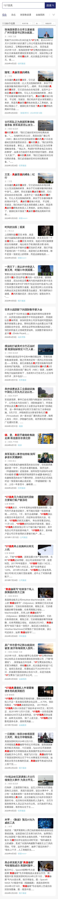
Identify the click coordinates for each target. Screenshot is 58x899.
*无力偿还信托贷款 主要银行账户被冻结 (19, 498)
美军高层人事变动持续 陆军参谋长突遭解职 (20, 456)
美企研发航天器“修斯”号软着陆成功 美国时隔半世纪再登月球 (20, 864)
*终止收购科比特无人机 (19, 548)
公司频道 (23, 537)
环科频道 (22, 636)
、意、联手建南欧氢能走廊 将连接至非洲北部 (20, 436)
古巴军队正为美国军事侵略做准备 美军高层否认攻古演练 (20, 123)
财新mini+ (23, 218)
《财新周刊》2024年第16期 (30, 113)
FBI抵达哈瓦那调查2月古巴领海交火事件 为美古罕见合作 (20, 778)
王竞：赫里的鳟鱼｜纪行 (20, 176)
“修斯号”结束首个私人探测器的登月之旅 (19, 591)
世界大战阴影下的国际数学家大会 (23, 309)
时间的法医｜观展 (15, 227)
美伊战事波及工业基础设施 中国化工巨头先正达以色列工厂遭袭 (20, 390)
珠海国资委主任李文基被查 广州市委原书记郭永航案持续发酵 (20, 31)
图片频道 (21, 300)
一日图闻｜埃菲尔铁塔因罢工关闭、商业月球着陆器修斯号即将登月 (20, 735)
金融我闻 (22, 679)
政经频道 (21, 63)
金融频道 (22, 725)
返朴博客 (21, 337)
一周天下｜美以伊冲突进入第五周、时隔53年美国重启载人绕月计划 (20, 268)
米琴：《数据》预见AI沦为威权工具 (20, 821)
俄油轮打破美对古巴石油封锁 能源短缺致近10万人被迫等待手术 (20, 348)
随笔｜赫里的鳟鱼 (17, 72)
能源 (21, 426)
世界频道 (22, 165)
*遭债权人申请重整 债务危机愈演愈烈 (19, 689)
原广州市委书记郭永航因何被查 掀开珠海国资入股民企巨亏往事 (20, 647)
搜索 (50, 5)
